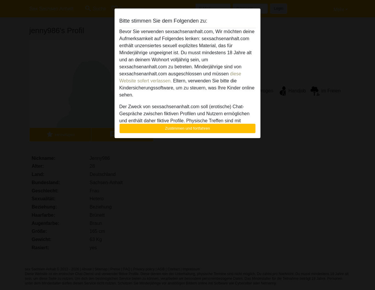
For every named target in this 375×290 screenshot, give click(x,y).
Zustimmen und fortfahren (187, 128)
